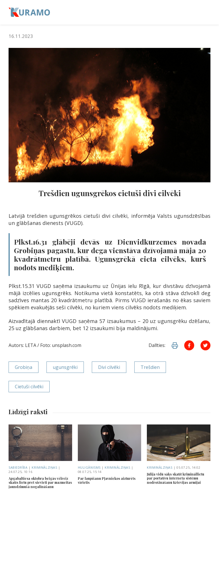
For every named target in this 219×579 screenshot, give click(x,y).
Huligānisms (89, 467)
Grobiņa (23, 367)
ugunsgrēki (65, 367)
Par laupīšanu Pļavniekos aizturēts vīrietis (106, 480)
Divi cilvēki (109, 367)
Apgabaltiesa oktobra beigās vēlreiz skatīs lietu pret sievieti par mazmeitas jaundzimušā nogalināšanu (40, 482)
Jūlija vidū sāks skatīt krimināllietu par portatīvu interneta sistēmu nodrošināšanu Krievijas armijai (175, 478)
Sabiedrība (18, 467)
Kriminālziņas (44, 467)
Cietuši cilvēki (29, 386)
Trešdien (150, 367)
